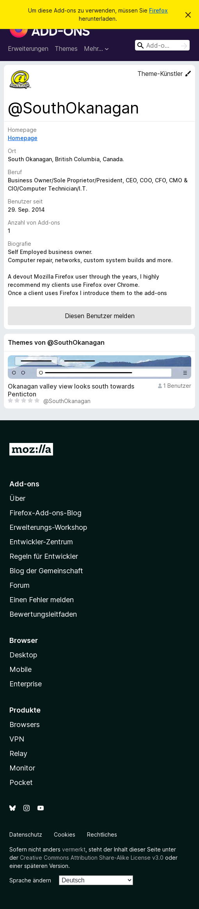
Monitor (22, 768)
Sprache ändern (30, 880)
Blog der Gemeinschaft (46, 571)
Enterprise (25, 684)
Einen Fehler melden (41, 600)
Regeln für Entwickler (43, 556)
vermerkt (73, 849)
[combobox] (162, 45)
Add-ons (24, 484)
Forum (19, 585)
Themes (66, 48)
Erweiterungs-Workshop (48, 527)
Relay (18, 753)
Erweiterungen (28, 48)
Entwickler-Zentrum (41, 542)
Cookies (64, 834)
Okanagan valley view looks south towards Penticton (71, 390)
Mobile (20, 669)
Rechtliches (102, 834)
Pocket (21, 782)
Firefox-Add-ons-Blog (45, 513)
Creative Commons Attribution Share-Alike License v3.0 (91, 857)
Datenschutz (25, 834)
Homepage (22, 138)
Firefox (158, 10)
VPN (16, 739)
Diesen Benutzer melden (100, 316)
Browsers (24, 724)
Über (17, 498)
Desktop (23, 655)
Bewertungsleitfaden (43, 614)
